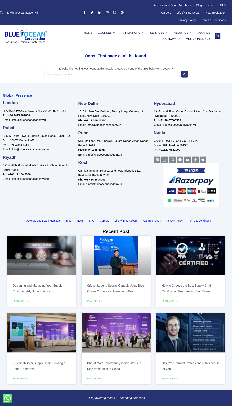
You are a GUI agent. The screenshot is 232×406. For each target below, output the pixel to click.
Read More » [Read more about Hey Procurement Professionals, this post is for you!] (169, 378)
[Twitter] (92, 12)
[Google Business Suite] (122, 12)
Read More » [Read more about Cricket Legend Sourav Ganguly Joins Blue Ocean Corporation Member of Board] (95, 301)
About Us (182, 32)
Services (158, 32)
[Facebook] (85, 12)
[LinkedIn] (99, 12)
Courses (106, 32)
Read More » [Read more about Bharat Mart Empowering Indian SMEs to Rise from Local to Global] (95, 378)
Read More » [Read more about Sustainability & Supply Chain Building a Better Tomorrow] (20, 378)
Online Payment (198, 39)
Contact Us (171, 39)
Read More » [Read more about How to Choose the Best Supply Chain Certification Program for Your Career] (169, 301)
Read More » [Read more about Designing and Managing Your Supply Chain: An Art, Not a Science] (20, 301)
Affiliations (132, 32)
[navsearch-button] (217, 36)
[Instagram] (114, 12)
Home (88, 32)
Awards (204, 32)
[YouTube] (107, 12)
